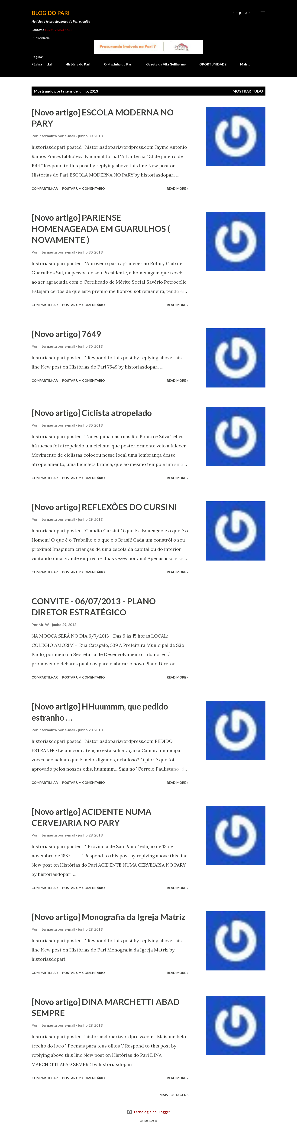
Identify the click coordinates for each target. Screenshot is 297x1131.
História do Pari (77, 64)
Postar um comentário (83, 188)
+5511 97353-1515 (58, 30)
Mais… (245, 64)
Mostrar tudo (247, 91)
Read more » (177, 188)
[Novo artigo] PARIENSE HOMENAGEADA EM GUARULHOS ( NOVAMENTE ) (101, 228)
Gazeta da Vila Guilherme (166, 64)
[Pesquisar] (241, 13)
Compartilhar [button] (45, 188)
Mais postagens (174, 1095)
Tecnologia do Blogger (148, 1112)
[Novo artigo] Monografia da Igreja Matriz (108, 917)
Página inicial (42, 64)
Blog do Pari (51, 12)
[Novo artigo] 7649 (66, 334)
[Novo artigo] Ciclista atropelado (92, 413)
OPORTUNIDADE (212, 64)
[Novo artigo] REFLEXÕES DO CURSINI (104, 507)
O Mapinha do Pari (118, 64)
